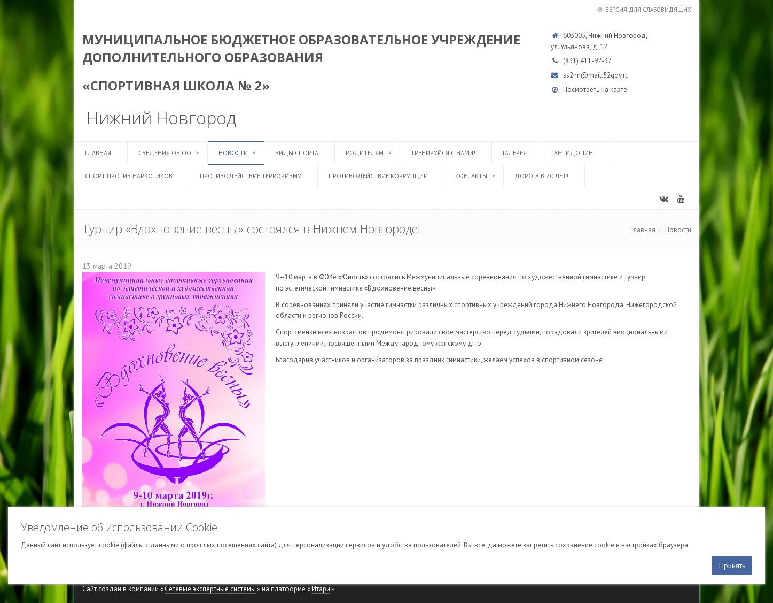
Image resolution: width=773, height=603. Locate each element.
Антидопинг (575, 153)
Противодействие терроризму (250, 176)
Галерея (515, 153)
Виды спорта (296, 153)
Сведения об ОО (164, 153)
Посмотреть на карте (595, 89)
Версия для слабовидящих (648, 9)
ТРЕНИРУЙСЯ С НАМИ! (443, 153)
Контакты (471, 176)
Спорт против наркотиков (129, 176)
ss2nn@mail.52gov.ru (596, 75)
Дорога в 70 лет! (541, 176)
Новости (233, 153)
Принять (732, 565)
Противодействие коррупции (378, 176)
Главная (98, 153)
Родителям (365, 153)
